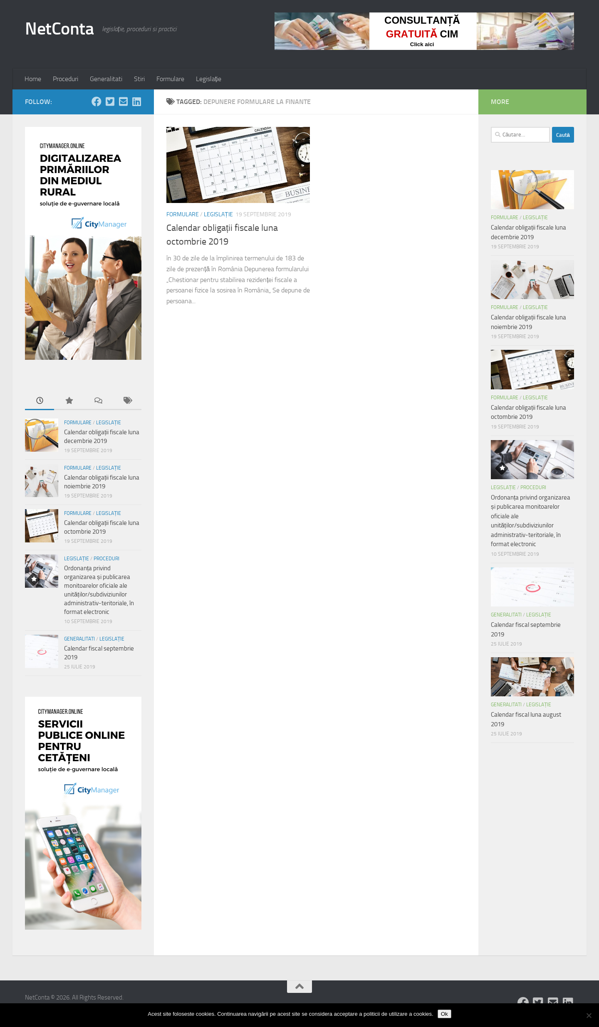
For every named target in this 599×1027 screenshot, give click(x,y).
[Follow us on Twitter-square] (110, 101)
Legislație (208, 79)
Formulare (170, 79)
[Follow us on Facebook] (96, 101)
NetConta (59, 28)
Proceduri (65, 79)
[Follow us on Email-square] (123, 101)
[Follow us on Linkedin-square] (136, 101)
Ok (444, 1014)
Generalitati (106, 79)
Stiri (139, 79)
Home (33, 79)
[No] (588, 1015)
